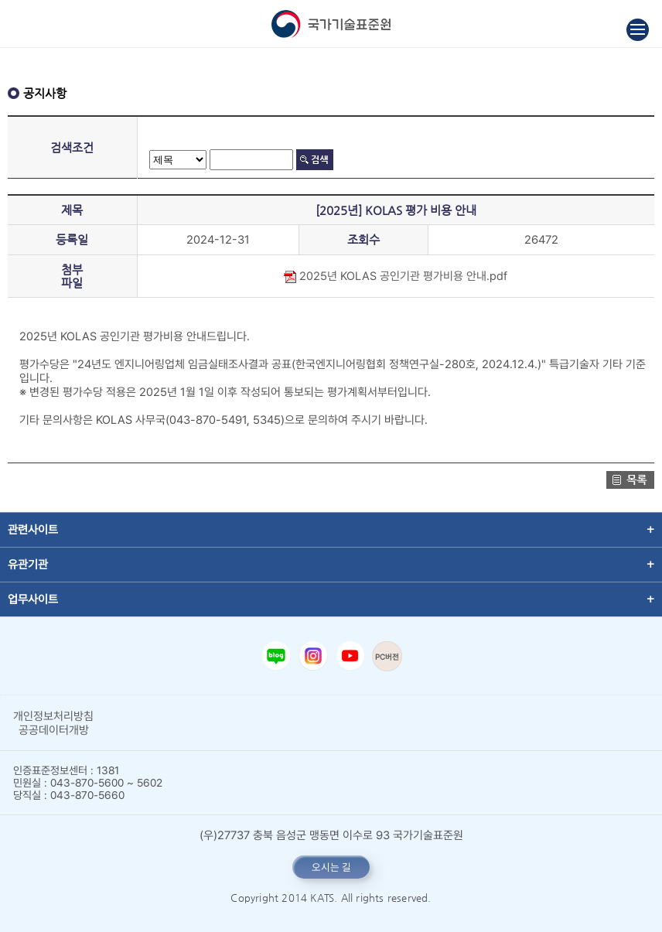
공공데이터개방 (54, 730)
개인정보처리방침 (53, 716)
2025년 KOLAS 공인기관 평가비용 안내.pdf (395, 276)
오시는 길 (331, 867)
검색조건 (72, 147)
